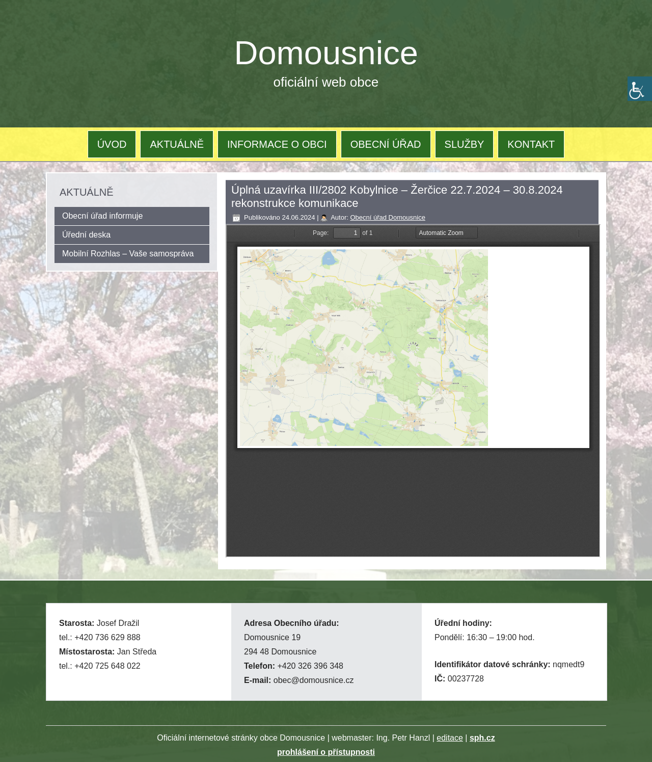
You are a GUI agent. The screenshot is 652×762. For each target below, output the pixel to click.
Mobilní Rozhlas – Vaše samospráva (128, 253)
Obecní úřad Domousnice (387, 217)
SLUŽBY (464, 144)
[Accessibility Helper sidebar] (640, 88)
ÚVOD (112, 144)
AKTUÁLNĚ (177, 144)
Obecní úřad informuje (102, 216)
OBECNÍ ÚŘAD (385, 144)
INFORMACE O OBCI (277, 144)
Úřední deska (86, 234)
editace (450, 737)
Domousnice (326, 52)
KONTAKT (531, 144)
